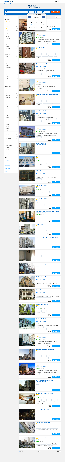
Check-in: (29, 9)
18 (34, 25)
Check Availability (56, 29)
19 (36, 25)
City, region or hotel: (8, 9)
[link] (8, 1)
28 (41, 27)
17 (31, 25)
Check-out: (37, 9)
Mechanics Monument (8, 168)
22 (43, 25)
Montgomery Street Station (9, 163)
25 (34, 27)
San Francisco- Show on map (41, 22)
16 (29, 25)
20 (38, 25)
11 (34, 24)
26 (36, 27)
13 (38, 24)
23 (29, 27)
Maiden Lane (7, 171)
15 (43, 24)
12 (36, 24)
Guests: (44, 9)
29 (43, 27)
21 (41, 25)
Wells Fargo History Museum (9, 166)
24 (31, 27)
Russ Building (7, 160)
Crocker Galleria (7, 165)
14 (41, 24)
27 (38, 27)
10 (31, 24)
